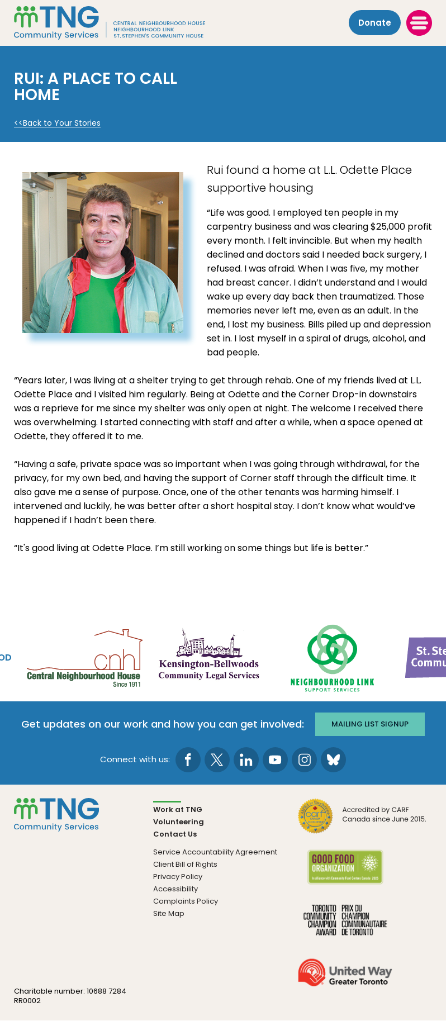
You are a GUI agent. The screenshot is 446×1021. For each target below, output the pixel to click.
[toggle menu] (419, 23)
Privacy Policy (177, 876)
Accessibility (175, 889)
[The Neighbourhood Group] (123, 23)
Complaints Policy (185, 901)
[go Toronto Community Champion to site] (345, 927)
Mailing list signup (370, 724)
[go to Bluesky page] (333, 759)
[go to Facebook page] (188, 759)
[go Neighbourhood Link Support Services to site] (333, 656)
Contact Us (175, 834)
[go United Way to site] (345, 979)
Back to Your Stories (62, 123)
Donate (374, 23)
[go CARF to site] (362, 823)
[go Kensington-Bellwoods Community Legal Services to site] (208, 656)
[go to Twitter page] (217, 759)
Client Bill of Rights (185, 864)
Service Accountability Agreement (215, 852)
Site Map (168, 913)
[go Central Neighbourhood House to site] (84, 656)
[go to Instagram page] (304, 759)
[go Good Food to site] (345, 874)
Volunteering (178, 821)
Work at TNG (177, 809)
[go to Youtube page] (275, 759)
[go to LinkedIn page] (246, 759)
